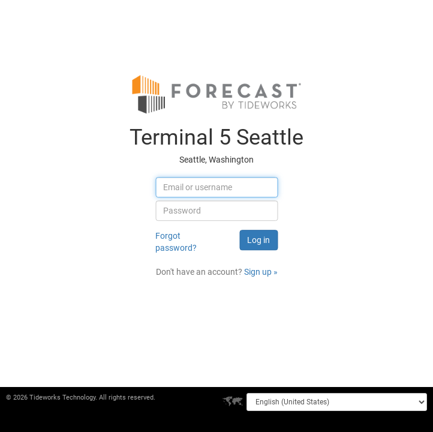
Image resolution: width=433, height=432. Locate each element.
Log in (258, 240)
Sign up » (261, 272)
